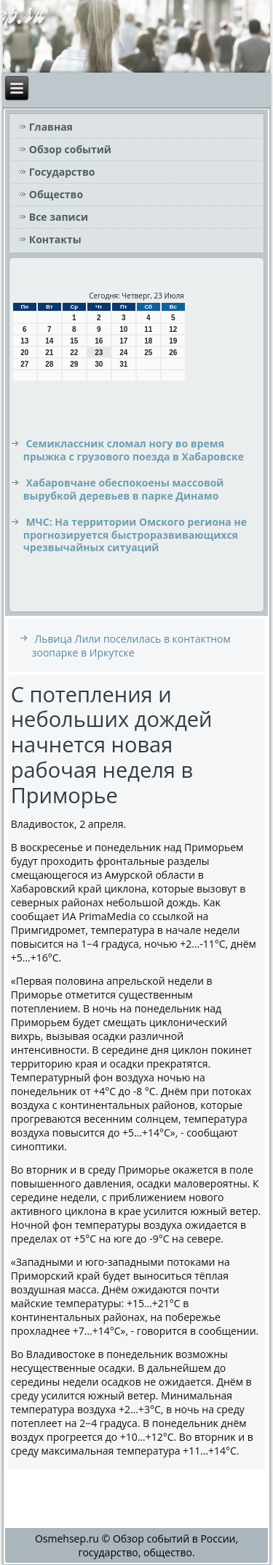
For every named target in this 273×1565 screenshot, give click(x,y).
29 (74, 364)
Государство (62, 172)
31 (123, 364)
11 (148, 329)
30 (99, 364)
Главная (51, 127)
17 (123, 341)
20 (24, 353)
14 (49, 341)
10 (123, 329)
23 (99, 353)
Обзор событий (70, 149)
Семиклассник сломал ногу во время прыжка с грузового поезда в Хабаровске (133, 449)
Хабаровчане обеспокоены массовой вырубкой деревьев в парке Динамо (123, 489)
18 (148, 341)
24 (123, 353)
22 (74, 353)
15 (74, 341)
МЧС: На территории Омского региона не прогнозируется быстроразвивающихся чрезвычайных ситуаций (135, 534)
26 (173, 353)
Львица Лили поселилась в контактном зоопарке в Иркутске (131, 645)
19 (173, 341)
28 (49, 364)
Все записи (58, 217)
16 (99, 341)
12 (173, 329)
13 (24, 341)
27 (24, 364)
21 (49, 353)
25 (148, 353)
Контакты (55, 239)
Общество (56, 194)
